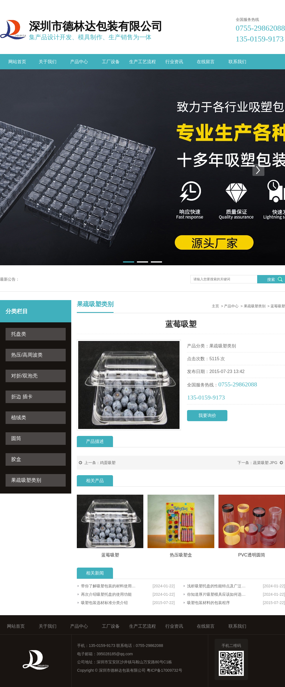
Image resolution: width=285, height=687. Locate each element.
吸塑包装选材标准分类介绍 (104, 602)
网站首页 (17, 61)
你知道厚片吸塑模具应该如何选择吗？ (216, 594)
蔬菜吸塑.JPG (265, 462)
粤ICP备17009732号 (164, 670)
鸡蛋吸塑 (108, 462)
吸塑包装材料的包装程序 (208, 602)
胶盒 (16, 459)
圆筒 (16, 438)
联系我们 (277, 5)
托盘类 (18, 334)
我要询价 (207, 415)
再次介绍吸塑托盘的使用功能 (106, 594)
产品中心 (79, 61)
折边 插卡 (22, 396)
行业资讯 (174, 61)
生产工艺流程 (142, 61)
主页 (215, 306)
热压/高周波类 (27, 355)
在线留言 (251, 5)
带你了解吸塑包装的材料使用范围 (109, 586)
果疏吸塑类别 (26, 480)
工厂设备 (111, 61)
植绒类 (18, 417)
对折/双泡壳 (24, 376)
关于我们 (47, 61)
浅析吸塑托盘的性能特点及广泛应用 (216, 586)
